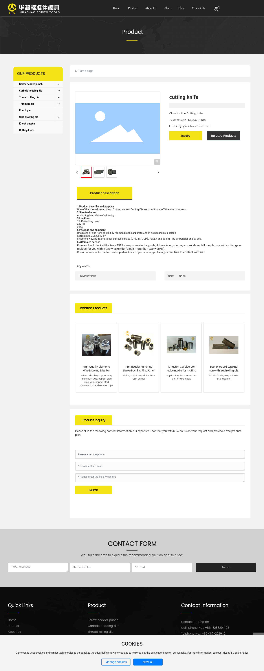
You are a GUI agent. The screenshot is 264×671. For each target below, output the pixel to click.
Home (12, 620)
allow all (148, 661)
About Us (14, 631)
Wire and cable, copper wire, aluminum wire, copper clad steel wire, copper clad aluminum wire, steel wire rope (96, 380)
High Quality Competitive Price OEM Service (139, 377)
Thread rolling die (100, 631)
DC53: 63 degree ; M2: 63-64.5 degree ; (223, 377)
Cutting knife (195, 113)
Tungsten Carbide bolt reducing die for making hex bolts (181, 371)
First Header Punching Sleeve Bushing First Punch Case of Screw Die (138, 371)
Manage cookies (116, 661)
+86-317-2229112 (213, 633)
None (93, 276)
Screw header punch (103, 620)
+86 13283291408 (217, 627)
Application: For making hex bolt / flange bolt (181, 377)
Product (132, 31)
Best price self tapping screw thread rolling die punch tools (223, 371)
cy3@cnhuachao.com (194, 126)
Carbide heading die (103, 626)
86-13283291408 (194, 120)
